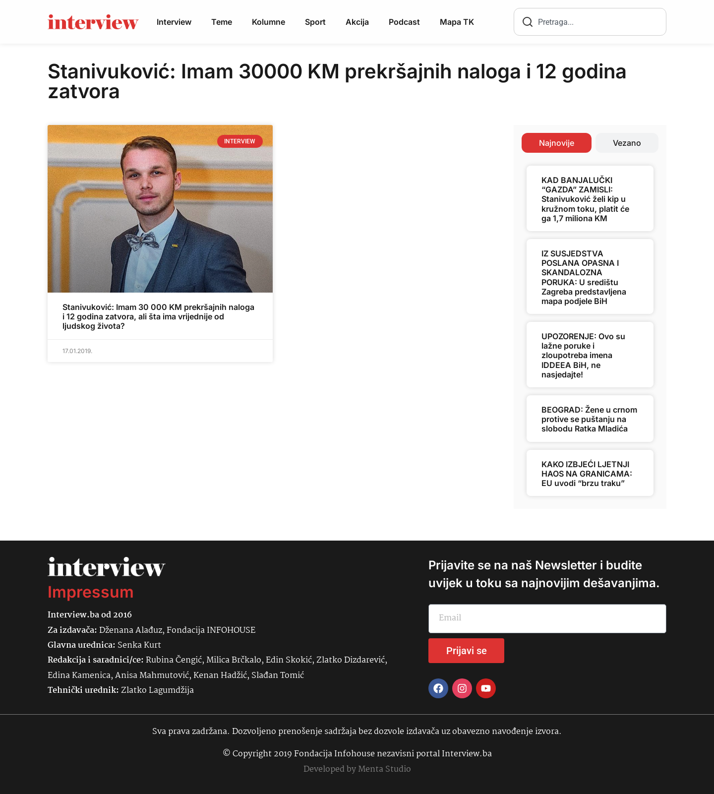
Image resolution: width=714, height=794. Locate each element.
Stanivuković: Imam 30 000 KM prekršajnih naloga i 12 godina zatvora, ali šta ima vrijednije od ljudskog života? (158, 316)
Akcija (357, 22)
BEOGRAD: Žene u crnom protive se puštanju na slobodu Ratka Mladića (589, 419)
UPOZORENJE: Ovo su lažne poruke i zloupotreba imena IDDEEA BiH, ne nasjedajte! (583, 355)
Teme (221, 22)
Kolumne (268, 22)
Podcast (404, 22)
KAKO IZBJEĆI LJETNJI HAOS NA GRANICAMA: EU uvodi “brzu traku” (586, 473)
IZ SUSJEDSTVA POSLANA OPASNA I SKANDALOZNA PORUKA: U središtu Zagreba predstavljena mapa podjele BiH (583, 277)
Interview (174, 22)
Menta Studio (384, 769)
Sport (315, 22)
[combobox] (590, 22)
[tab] (557, 143)
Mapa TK (457, 22)
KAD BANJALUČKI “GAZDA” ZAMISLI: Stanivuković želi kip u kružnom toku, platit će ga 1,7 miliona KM (585, 199)
